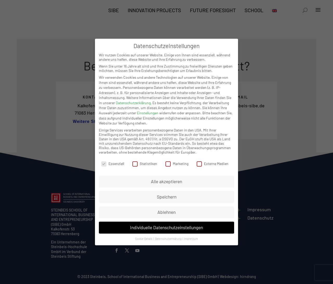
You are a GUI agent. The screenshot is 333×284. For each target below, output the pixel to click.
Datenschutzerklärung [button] (168, 238)
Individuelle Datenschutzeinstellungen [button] (166, 227)
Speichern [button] (166, 197)
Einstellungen (147, 113)
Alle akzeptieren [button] (166, 181)
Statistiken (144, 163)
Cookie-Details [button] (144, 238)
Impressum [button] (191, 238)
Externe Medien (212, 163)
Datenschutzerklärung (133, 103)
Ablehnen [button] (166, 212)
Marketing (176, 163)
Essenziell (112, 163)
